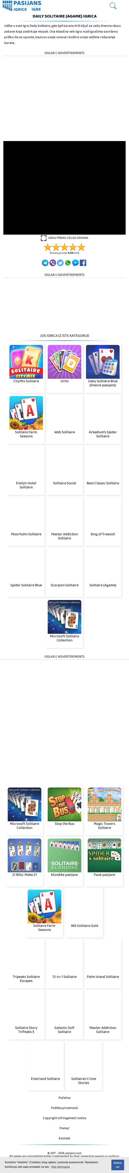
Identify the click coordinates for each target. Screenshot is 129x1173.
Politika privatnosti (64, 1108)
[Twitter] (60, 262)
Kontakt (64, 1138)
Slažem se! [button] (118, 1165)
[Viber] (52, 262)
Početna (64, 1098)
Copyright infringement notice (64, 1118)
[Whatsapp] (67, 262)
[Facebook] (83, 262)
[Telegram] (45, 262)
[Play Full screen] (64, 238)
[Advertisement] (64, 80)
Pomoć (64, 1128)
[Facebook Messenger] (75, 262)
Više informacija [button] (60, 1166)
